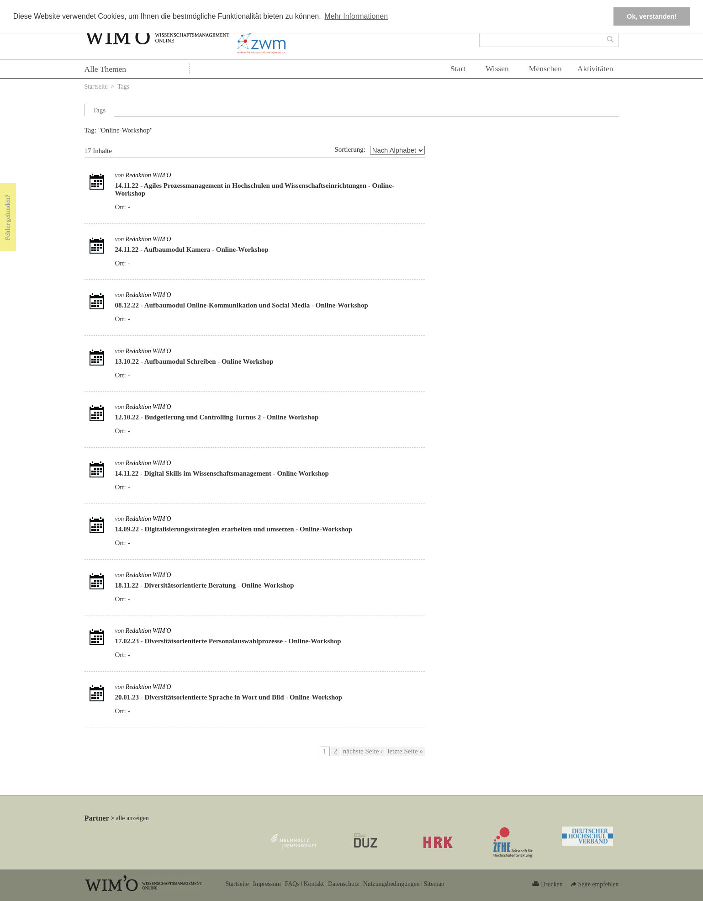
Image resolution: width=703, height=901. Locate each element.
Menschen (545, 68)
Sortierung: (349, 149)
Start (457, 68)
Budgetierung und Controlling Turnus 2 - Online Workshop (232, 417)
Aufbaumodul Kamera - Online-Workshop (206, 249)
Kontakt (314, 883)
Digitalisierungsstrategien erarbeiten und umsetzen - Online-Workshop (249, 529)
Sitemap (434, 883)
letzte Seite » (405, 751)
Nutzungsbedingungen (391, 883)
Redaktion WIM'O (148, 175)
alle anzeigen (132, 818)
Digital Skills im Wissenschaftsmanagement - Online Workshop (236, 473)
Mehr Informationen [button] (356, 16)
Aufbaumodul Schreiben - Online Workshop (209, 361)
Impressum (267, 883)
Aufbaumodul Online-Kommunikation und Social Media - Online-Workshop (256, 305)
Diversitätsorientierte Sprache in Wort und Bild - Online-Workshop (244, 697)
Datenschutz (343, 883)
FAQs (292, 883)
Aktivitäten (595, 68)
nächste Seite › (363, 751)
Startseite (96, 86)
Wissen (497, 68)
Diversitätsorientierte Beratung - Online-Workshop (219, 585)
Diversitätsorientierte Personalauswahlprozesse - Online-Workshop (243, 641)
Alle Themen (106, 69)
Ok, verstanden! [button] (652, 16)
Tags (123, 86)
